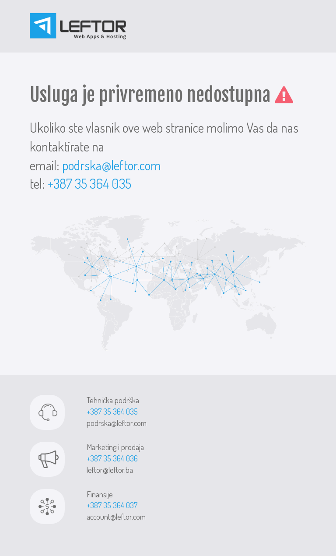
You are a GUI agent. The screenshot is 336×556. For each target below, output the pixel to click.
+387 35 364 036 (112, 458)
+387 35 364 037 (112, 505)
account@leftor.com (116, 516)
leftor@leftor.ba (110, 470)
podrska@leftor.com (111, 165)
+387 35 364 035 (89, 183)
